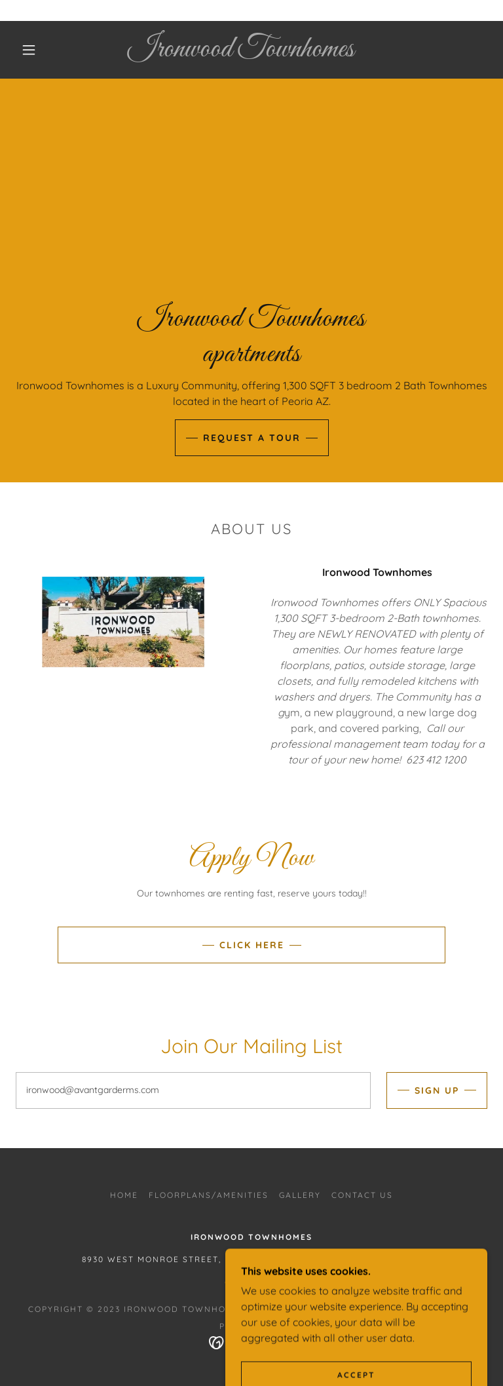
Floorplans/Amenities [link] (209, 1195)
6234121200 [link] (251, 1281)
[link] (241, 52)
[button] (29, 50)
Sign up (437, 1090)
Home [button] (124, 1195)
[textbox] (193, 1090)
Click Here (251, 945)
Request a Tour (252, 438)
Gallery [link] (300, 1195)
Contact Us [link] (362, 1195)
